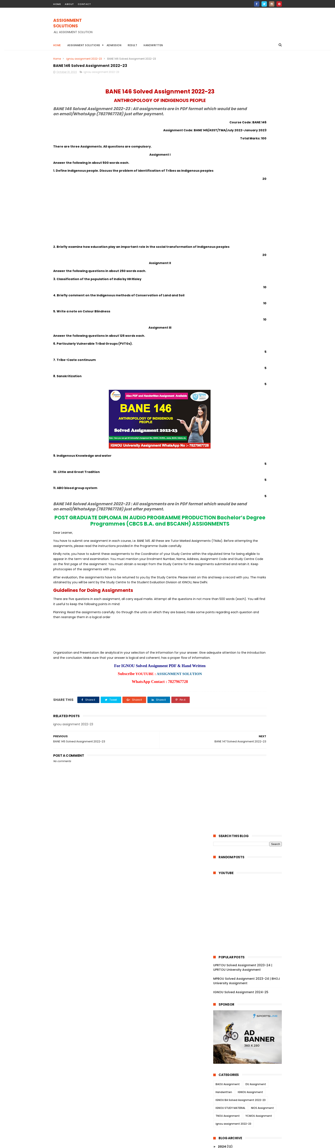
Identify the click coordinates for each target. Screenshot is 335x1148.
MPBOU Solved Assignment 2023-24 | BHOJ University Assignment (246, 205)
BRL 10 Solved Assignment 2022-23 (248, 632)
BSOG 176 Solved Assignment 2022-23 (251, 533)
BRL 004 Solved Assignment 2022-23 (250, 655)
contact (84, 4)
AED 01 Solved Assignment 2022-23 (249, 737)
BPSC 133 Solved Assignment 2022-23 (251, 439)
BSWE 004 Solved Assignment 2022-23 (250, 837)
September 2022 (235, 1023)
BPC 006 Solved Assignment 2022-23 (250, 901)
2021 (222, 1065)
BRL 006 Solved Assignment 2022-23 (250, 649)
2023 (222, 377)
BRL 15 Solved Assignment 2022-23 (248, 609)
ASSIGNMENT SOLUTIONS (80, 21)
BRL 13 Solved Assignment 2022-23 (248, 614)
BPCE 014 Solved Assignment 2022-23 (251, 889)
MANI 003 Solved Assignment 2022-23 (251, 992)
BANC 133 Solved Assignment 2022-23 (251, 486)
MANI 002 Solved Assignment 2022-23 (251, 1010)
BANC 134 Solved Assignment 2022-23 (251, 480)
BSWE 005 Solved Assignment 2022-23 (250, 818)
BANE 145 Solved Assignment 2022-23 (251, 410)
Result (132, 45)
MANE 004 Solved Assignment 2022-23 (250, 960)
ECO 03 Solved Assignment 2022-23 (249, 708)
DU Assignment (255, 308)
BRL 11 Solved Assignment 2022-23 (248, 626)
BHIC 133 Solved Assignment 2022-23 (250, 463)
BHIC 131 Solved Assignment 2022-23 (250, 474)
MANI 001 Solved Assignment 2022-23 (251, 1016)
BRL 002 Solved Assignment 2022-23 (250, 667)
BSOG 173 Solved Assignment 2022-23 (251, 538)
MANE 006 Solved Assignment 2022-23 (250, 941)
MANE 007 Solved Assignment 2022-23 (250, 932)
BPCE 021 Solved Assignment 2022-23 (251, 860)
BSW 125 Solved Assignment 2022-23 (250, 778)
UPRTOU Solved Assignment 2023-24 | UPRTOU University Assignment (242, 192)
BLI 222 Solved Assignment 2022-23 (249, 597)
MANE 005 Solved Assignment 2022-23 (250, 951)
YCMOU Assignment (258, 340)
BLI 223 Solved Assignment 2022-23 (249, 591)
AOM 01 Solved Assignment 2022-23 (249, 725)
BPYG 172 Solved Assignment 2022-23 (251, 503)
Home (57, 45)
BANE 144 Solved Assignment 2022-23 (251, 416)
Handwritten (153, 45)
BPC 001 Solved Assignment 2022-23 (250, 924)
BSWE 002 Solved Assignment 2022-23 (250, 847)
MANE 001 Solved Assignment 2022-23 (251, 987)
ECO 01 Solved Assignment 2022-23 (249, 719)
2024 (222, 371)
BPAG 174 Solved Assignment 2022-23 (251, 562)
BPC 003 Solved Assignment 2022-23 (250, 912)
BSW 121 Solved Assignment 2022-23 (250, 801)
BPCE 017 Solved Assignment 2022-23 (251, 877)
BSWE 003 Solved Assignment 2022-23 (250, 828)
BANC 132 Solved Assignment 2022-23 (251, 492)
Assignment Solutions (83, 45)
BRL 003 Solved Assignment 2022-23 (250, 661)
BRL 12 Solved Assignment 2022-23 (248, 620)
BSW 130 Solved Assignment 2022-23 (250, 749)
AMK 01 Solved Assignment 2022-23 (249, 731)
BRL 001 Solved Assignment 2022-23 (249, 673)
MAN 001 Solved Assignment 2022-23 (250, 1004)
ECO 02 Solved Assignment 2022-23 (249, 714)
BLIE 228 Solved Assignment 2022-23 (250, 579)
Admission (114, 45)
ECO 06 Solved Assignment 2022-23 (249, 696)
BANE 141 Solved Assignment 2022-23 (250, 428)
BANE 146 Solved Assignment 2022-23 (251, 404)
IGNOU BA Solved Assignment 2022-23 (241, 324)
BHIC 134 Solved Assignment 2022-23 (250, 457)
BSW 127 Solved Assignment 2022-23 (250, 766)
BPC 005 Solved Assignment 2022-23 (250, 907)
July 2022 (229, 1029)
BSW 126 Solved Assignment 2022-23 (250, 772)
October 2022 (232, 393)
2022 (222, 382)
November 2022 (234, 388)
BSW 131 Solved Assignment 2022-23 (250, 743)
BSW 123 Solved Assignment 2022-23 (250, 789)
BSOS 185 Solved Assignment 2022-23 (251, 521)
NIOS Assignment (262, 332)
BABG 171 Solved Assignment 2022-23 (251, 515)
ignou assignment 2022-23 (84, 59)
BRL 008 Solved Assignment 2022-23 (250, 638)
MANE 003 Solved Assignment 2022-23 (250, 970)
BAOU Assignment (228, 308)
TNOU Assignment (228, 340)
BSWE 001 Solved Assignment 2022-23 (251, 854)
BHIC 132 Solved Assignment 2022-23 (250, 468)
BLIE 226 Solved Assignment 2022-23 (250, 585)
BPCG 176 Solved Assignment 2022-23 (251, 550)
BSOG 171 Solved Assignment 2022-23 (251, 544)
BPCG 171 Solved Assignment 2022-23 (251, 556)
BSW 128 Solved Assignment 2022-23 (250, 760)
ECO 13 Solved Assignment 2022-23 (249, 679)
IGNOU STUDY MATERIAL (230, 332)
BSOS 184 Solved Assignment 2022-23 (251, 527)
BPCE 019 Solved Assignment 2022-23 (251, 866)
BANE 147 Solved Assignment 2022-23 (251, 398)
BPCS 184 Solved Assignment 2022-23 (251, 568)
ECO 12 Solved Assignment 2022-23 (249, 684)
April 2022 (229, 1046)
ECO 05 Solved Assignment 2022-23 (249, 702)
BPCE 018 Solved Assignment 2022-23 (251, 872)
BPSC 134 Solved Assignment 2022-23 (251, 433)
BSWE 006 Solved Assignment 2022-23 (250, 809)
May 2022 (229, 1041)
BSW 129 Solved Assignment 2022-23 (250, 754)
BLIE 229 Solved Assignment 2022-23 (250, 574)
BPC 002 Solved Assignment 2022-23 (250, 918)
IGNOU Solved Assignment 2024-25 (240, 216)
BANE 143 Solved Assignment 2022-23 (251, 422)
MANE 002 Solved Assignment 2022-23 (250, 979)
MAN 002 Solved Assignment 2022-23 (251, 998)
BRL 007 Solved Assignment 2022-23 (250, 643)
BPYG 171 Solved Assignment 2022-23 (250, 509)
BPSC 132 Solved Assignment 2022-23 (251, 445)
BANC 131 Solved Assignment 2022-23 (251, 498)
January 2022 (232, 1058)
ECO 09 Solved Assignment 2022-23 (249, 690)
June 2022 (230, 1035)
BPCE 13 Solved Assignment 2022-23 (250, 895)
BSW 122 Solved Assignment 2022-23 (250, 795)
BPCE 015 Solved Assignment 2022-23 (251, 883)
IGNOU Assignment (250, 316)
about (69, 4)
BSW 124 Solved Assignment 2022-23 (250, 784)
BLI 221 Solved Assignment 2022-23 (249, 603)
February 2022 (233, 1052)
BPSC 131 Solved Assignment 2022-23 (250, 451)
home (57, 4)
